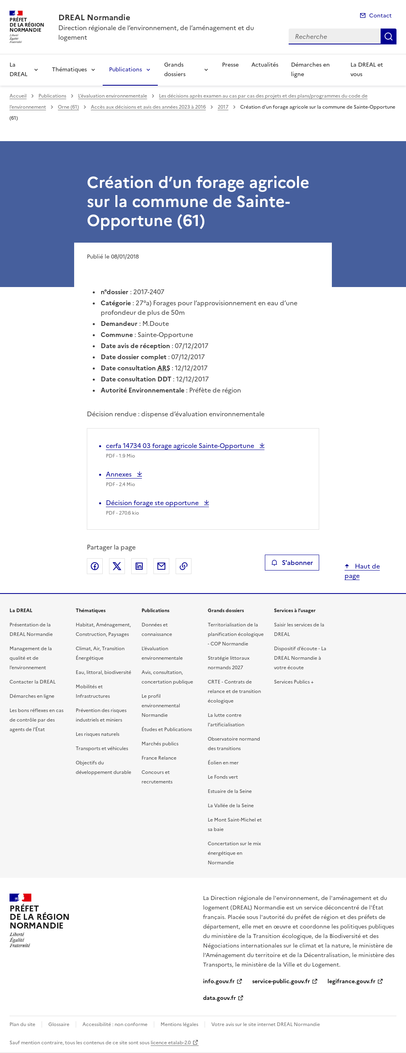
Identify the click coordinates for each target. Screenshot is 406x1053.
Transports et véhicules (102, 748)
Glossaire (58, 1024)
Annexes (120, 474)
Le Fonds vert (223, 777)
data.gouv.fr (219, 998)
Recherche (388, 36)
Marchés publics (160, 743)
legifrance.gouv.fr (351, 981)
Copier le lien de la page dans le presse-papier (184, 566)
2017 (223, 107)
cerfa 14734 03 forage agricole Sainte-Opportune (181, 445)
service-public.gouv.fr (281, 981)
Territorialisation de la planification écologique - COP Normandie (236, 634)
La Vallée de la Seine (231, 805)
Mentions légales (179, 1024)
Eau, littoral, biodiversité (103, 672)
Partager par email (161, 566)
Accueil (18, 96)
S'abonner (292, 562)
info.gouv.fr (219, 981)
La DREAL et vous (366, 69)
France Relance (159, 758)
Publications (125, 69)
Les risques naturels (97, 734)
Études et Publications (167, 729)
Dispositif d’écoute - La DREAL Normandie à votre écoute (300, 658)
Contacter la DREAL (33, 681)
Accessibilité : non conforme (114, 1024)
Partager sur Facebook (95, 566)
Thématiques (69, 69)
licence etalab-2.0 (171, 1042)
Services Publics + (294, 681)
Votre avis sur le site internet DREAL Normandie (265, 1024)
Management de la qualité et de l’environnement (31, 658)
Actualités (264, 65)
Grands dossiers (175, 69)
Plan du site (22, 1024)
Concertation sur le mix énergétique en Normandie (234, 853)
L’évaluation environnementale (112, 96)
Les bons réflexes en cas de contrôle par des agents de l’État (36, 720)
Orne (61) (68, 107)
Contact (380, 15)
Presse (230, 65)
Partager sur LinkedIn (139, 566)
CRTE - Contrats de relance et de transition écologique (234, 691)
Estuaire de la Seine (230, 791)
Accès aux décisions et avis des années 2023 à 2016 (148, 107)
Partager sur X (117, 566)
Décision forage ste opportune (153, 502)
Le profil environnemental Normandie (161, 706)
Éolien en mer (223, 762)
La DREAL (18, 69)
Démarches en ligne (310, 69)
